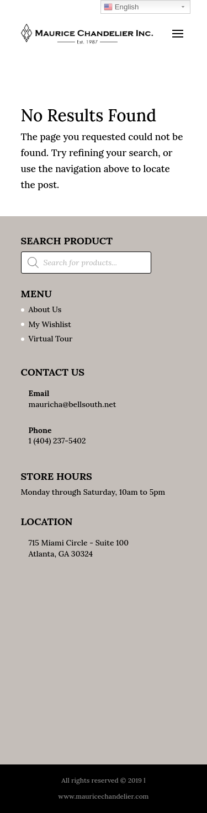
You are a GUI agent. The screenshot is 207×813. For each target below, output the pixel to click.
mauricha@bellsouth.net (72, 404)
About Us (45, 309)
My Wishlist (50, 324)
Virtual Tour (51, 339)
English (121, 7)
